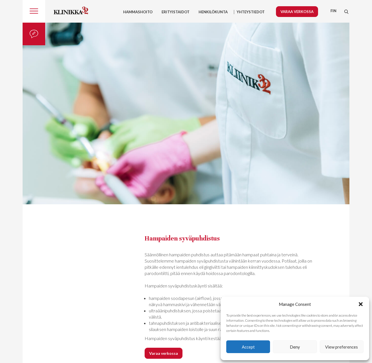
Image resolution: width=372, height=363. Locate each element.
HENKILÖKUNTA (213, 12)
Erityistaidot (176, 12)
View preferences (341, 346)
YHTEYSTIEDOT (251, 12)
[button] (361, 304)
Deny (295, 346)
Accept (248, 346)
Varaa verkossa (297, 11)
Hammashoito (138, 12)
